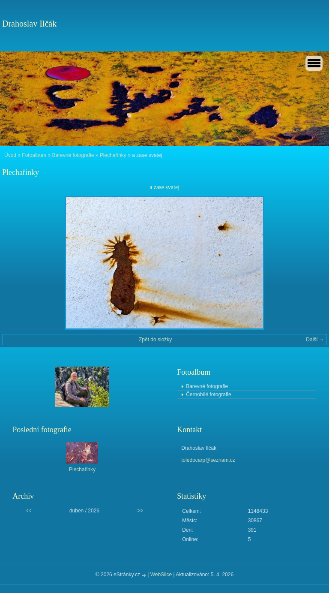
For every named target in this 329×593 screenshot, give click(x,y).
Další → (315, 340)
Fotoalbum (34, 155)
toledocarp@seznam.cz (208, 460)
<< (28, 511)
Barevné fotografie (73, 155)
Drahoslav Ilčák (29, 23)
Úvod (10, 155)
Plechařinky (113, 155)
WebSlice (161, 575)
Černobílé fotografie (208, 394)
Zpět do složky (155, 340)
